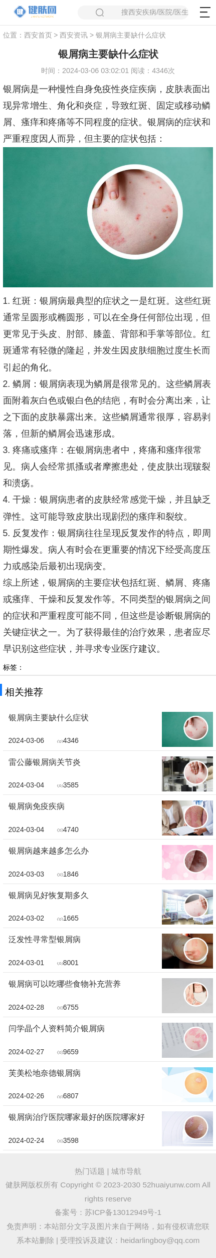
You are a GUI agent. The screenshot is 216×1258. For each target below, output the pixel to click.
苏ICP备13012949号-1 (123, 1212)
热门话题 (90, 1171)
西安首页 (38, 35)
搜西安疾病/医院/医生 (142, 12)
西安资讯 (74, 35)
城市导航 (126, 1171)
